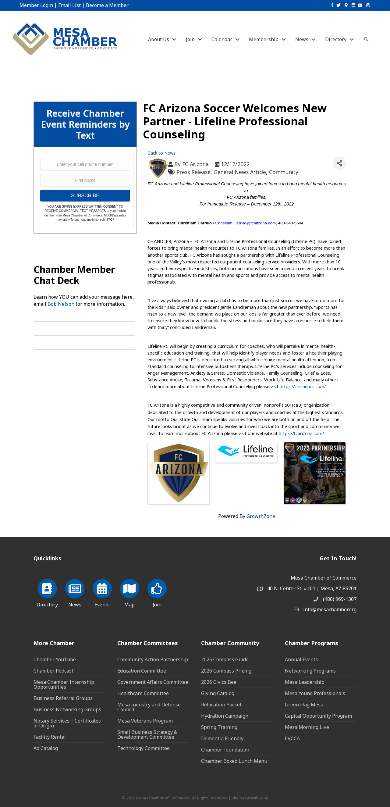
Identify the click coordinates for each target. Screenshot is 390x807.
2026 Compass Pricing (226, 670)
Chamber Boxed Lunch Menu (234, 761)
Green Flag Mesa (304, 704)
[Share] (339, 163)
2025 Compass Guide (225, 659)
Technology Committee (143, 748)
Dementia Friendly (222, 738)
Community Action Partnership (152, 659)
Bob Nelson (61, 304)
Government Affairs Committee (152, 682)
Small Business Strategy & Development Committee (147, 734)
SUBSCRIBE (85, 195)
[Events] (102, 592)
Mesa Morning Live (307, 727)
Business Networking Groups (67, 709)
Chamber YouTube (55, 659)
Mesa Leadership (304, 682)
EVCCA (292, 738)
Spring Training (219, 727)
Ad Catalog (46, 748)
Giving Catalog (217, 693)
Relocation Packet (221, 704)
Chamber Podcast (53, 670)
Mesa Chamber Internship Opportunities (64, 684)
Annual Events (301, 659)
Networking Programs (310, 670)
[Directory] (47, 592)
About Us (158, 39)
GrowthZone (260, 516)
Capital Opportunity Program (318, 715)
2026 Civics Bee (218, 682)
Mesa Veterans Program (145, 720)
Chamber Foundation (225, 749)
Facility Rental (50, 737)
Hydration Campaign (224, 715)
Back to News (161, 153)
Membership (263, 39)
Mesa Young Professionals (315, 693)
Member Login (36, 5)
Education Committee (141, 670)
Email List (69, 5)
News (301, 39)
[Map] (129, 592)
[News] (74, 592)
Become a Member (107, 5)
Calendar (221, 39)
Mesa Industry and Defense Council (149, 707)
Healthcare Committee (143, 693)
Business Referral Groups (63, 698)
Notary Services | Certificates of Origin (67, 723)
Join (190, 39)
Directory (335, 39)
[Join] (157, 592)
